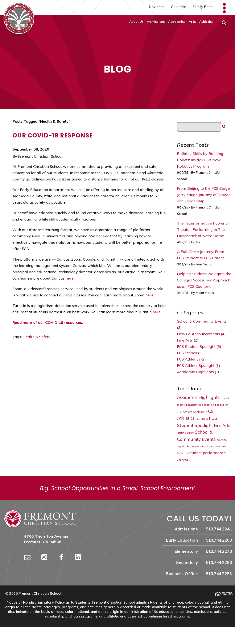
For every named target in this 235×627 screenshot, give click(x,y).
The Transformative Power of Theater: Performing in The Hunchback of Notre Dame (203, 229)
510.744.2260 (219, 540)
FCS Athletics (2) (191, 359)
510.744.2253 (219, 573)
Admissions (156, 22)
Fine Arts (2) (187, 340)
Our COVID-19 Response (52, 135)
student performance (207, 452)
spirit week (214, 446)
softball (204, 446)
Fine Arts (222, 425)
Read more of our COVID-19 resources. (47, 322)
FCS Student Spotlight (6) (199, 346)
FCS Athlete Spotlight (191, 411)
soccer (195, 446)
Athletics (206, 22)
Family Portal (203, 6)
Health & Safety (36, 336)
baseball (225, 398)
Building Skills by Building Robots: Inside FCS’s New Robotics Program (200, 160)
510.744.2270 (219, 551)
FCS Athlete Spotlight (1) (198, 365)
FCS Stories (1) (190, 352)
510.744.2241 (219, 528)
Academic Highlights (198, 397)
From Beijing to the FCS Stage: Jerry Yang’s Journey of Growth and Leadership (204, 194)
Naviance (157, 6)
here (70, 278)
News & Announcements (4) (201, 333)
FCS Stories (202, 418)
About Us (136, 22)
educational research (215, 404)
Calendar (178, 6)
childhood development (189, 404)
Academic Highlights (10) (199, 371)
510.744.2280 (219, 562)
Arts (192, 22)
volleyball (183, 460)
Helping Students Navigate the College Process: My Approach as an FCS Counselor (204, 280)
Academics (176, 22)
